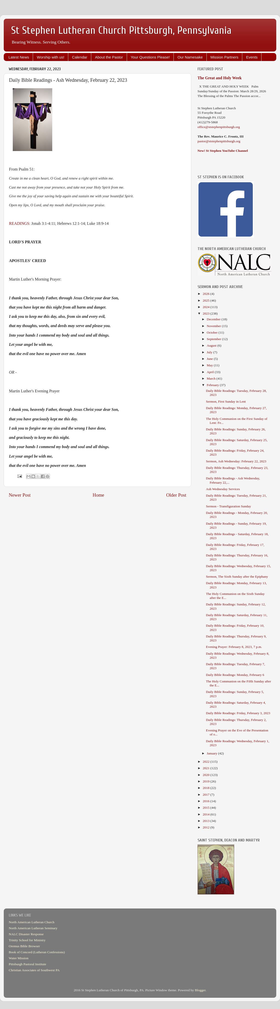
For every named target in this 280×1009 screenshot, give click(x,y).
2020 (206, 775)
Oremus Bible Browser (24, 946)
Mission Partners (224, 57)
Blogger (200, 990)
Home (98, 495)
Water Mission (18, 958)
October (212, 332)
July (210, 352)
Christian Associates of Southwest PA (34, 970)
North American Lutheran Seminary (33, 928)
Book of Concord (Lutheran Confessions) (37, 952)
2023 (206, 313)
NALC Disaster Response (26, 934)
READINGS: (19, 223)
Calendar (79, 57)
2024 (206, 307)
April (211, 372)
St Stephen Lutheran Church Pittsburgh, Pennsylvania (121, 30)
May (210, 365)
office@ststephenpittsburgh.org (219, 127)
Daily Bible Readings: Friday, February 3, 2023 (238, 713)
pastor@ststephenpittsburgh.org (219, 141)
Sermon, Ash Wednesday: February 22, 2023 (236, 461)
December (214, 319)
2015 (206, 807)
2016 (206, 801)
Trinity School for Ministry (27, 940)
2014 (206, 814)
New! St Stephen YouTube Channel (223, 151)
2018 (206, 788)
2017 (206, 794)
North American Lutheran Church (31, 922)
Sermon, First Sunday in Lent (226, 401)
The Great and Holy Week (220, 78)
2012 (206, 827)
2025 (206, 300)
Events (252, 57)
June (210, 359)
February (213, 385)
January (212, 753)
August (212, 345)
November (214, 326)
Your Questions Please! (150, 57)
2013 (206, 821)
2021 (206, 768)
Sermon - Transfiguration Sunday (228, 506)
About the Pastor (109, 57)
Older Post (176, 495)
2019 (206, 781)
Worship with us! (50, 57)
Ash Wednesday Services (223, 489)
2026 (206, 294)
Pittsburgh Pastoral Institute (27, 964)
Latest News (18, 57)
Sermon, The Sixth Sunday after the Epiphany (237, 576)
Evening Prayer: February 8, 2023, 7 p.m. (234, 647)
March (211, 378)
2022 (206, 761)
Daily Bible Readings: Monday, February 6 (235, 675)
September (214, 339)
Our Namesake (190, 57)
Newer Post (20, 495)
